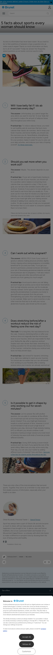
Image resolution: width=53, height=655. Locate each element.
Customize (26, 651)
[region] (26, 625)
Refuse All (26, 644)
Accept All (26, 637)
